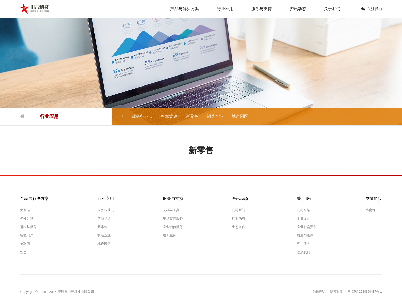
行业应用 (225, 9)
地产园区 (240, 116)
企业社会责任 (307, 227)
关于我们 (332, 9)
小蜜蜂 (371, 210)
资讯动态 (298, 9)
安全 (23, 252)
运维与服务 (28, 227)
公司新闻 (238, 210)
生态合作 (238, 227)
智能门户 (26, 235)
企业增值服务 (173, 227)
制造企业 (215, 116)
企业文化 (303, 218)
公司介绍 (303, 210)
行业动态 (238, 218)
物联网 (25, 243)
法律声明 (319, 291)
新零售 (192, 116)
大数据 (25, 210)
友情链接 (374, 198)
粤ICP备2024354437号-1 (365, 291)
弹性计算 (26, 218)
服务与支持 (261, 9)
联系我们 (303, 252)
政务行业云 (142, 116)
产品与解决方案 (184, 9)
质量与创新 (305, 235)
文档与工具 (171, 210)
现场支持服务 (173, 218)
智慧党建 (169, 116)
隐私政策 (336, 291)
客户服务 (303, 243)
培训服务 (169, 235)
